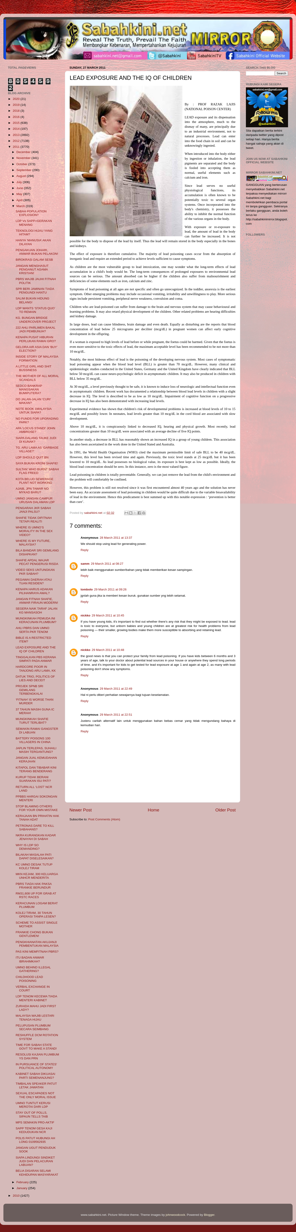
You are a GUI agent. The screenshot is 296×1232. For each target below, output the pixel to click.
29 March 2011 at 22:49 (116, 688)
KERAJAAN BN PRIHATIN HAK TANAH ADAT (37, 817)
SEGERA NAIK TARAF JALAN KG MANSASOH (36, 610)
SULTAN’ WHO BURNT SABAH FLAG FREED (37, 471)
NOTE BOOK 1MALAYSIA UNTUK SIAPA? (33, 410)
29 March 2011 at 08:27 (107, 563)
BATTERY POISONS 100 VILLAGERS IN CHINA (33, 740)
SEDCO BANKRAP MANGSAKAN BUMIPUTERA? (29, 389)
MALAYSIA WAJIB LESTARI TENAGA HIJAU (35, 1017)
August (21, 176)
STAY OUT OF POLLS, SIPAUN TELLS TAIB (32, 1114)
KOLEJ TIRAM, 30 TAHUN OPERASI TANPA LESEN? (36, 914)
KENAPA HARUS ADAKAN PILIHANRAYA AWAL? (34, 591)
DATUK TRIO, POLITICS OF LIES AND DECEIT (35, 678)
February (23, 1182)
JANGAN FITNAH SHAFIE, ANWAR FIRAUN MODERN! (37, 600)
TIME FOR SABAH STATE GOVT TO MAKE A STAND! (36, 1046)
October (22, 164)
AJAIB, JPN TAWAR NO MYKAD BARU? (32, 490)
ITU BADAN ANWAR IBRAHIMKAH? (30, 959)
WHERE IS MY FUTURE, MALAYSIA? (33, 542)
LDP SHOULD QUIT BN (32, 457)
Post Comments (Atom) (104, 819)
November (23, 158)
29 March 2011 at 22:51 (116, 714)
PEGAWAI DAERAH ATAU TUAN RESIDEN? (34, 581)
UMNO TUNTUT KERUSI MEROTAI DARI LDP (33, 1104)
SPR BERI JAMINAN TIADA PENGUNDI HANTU (35, 290)
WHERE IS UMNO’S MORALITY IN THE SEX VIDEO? (34, 531)
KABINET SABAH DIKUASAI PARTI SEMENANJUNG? (35, 1075)
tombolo (87, 589)
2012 (16, 141)
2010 (16, 1195)
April (19, 200)
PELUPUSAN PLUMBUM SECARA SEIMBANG (33, 1027)
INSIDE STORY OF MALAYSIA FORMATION (37, 358)
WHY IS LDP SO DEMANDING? (28, 846)
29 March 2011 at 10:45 (108, 615)
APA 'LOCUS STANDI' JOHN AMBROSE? (35, 430)
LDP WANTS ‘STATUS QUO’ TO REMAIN (35, 310)
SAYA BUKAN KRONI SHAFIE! (37, 463)
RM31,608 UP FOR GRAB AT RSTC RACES (36, 895)
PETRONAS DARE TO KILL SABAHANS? (35, 827)
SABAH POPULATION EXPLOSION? (31, 213)
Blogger (209, 1214)
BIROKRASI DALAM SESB (34, 259)
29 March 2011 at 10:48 (108, 650)
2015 (16, 123)
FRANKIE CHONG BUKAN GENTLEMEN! (34, 934)
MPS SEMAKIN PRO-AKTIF (35, 1122)
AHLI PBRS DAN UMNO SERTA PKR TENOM (32, 629)
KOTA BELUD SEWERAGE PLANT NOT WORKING (35, 480)
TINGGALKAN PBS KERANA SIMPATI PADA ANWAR (36, 659)
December (23, 152)
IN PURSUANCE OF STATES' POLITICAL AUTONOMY (36, 1066)
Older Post (225, 810)
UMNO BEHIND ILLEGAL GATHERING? (33, 969)
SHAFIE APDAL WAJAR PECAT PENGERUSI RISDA (37, 562)
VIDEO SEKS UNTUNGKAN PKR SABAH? (35, 571)
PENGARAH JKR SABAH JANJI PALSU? (33, 509)
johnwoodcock (175, 1214)
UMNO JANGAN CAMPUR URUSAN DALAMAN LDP (35, 500)
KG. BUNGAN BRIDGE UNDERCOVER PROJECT (36, 319)
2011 (16, 146)
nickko (85, 615)
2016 (16, 117)
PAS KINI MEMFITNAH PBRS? (37, 951)
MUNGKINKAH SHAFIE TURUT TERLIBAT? (32, 720)
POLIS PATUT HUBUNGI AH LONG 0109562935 (35, 1140)
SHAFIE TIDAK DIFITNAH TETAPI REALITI (34, 519)
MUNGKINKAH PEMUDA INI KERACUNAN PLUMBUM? (36, 620)
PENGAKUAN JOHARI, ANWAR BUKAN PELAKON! (37, 251)
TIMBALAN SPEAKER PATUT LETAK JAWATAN (36, 1085)
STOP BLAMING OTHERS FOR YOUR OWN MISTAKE (37, 808)
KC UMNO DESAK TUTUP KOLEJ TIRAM (34, 866)
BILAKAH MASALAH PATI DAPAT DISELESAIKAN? (35, 856)
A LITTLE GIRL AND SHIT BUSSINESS (33, 368)
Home (153, 810)
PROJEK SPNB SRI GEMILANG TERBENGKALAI (29, 689)
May (19, 194)
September (24, 170)
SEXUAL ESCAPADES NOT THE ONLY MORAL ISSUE (36, 1095)
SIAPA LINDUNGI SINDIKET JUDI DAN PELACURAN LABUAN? (35, 1161)
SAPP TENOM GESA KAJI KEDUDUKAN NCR (34, 1130)
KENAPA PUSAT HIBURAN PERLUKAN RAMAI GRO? (36, 339)
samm (85, 563)
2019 (16, 105)
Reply (85, 550)
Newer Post (80, 810)
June (20, 188)
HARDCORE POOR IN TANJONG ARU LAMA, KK (36, 668)
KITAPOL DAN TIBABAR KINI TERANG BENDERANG (36, 769)
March (21, 206)
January (22, 1188)
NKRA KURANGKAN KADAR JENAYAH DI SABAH (36, 837)
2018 (16, 110)
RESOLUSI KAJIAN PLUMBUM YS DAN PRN (37, 1056)
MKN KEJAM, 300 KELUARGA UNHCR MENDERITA (37, 875)
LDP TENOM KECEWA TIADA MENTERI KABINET (36, 998)
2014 (16, 128)
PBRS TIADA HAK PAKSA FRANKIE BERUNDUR (34, 885)
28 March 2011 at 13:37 (116, 537)
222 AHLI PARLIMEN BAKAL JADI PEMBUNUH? (35, 329)
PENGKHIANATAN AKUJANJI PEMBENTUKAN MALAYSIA (37, 943)
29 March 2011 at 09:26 (110, 589)
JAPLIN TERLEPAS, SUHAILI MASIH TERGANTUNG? (36, 750)
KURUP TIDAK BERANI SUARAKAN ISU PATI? (33, 778)
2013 (16, 135)
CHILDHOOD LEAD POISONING (29, 978)
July (19, 182)
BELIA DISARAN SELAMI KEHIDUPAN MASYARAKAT (37, 1172)
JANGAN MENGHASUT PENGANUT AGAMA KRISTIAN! (32, 269)
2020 (16, 99)
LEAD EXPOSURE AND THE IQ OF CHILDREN (36, 649)
